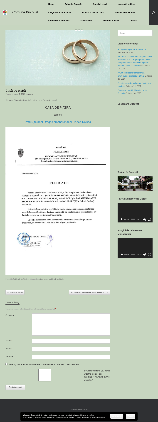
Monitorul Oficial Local (93, 12)
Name (8, 340)
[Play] (121, 219)
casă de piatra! (42, 279)
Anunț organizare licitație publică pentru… (90, 292)
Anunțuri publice (111, 21)
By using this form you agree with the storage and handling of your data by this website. (97, 375)
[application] (135, 212)
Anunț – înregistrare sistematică (132, 49)
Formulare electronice (58, 21)
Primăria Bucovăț (73, 4)
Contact (133, 21)
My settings (116, 416)
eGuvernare (86, 21)
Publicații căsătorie (20, 279)
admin (30, 94)
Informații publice (126, 4)
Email (8, 348)
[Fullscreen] (149, 219)
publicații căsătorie (56, 279)
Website (9, 356)
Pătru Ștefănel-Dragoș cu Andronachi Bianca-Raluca (58, 122)
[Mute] (144, 219)
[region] (135, 183)
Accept (130, 416)
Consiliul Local (99, 4)
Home (51, 4)
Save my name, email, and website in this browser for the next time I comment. (44, 364)
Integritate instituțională (59, 12)
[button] (153, 12)
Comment (10, 315)
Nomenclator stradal (125, 12)
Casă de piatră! (15, 292)
